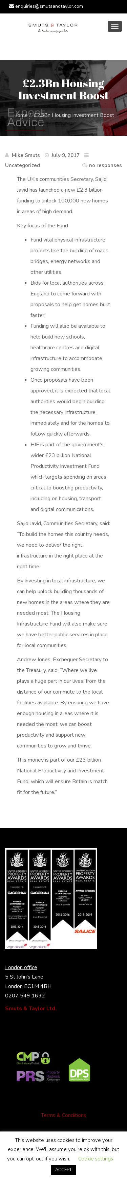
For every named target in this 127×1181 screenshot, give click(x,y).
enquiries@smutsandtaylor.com (46, 6)
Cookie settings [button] (95, 1158)
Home (20, 115)
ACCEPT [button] (63, 1170)
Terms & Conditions (63, 1115)
